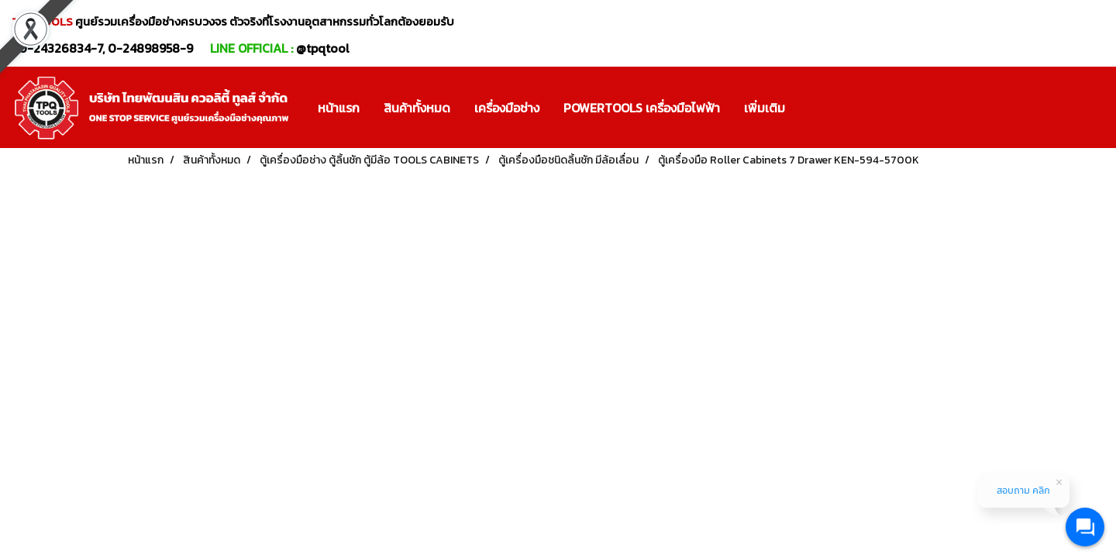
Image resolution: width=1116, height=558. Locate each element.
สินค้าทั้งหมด (417, 107)
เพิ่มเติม (764, 107)
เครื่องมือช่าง (506, 107)
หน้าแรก (339, 107)
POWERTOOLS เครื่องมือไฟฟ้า (641, 107)
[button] (810, 108)
